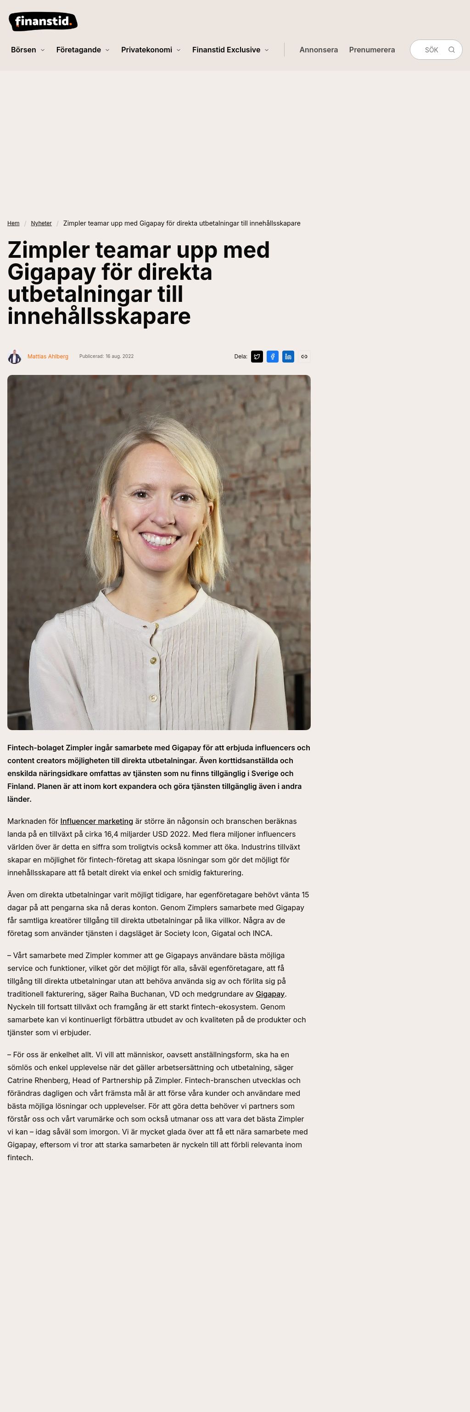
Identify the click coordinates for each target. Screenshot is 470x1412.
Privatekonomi (151, 49)
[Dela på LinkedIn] (288, 357)
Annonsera (318, 49)
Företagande (83, 49)
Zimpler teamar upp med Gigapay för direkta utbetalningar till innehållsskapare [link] (182, 223)
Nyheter (41, 223)
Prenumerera (372, 49)
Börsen (28, 49)
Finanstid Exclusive (230, 49)
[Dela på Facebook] (273, 357)
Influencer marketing (97, 821)
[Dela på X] (257, 357)
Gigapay (270, 993)
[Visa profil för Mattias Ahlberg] (37, 356)
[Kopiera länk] (304, 356)
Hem (13, 223)
